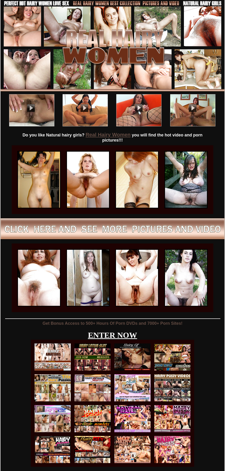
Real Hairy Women (108, 135)
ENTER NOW (112, 335)
